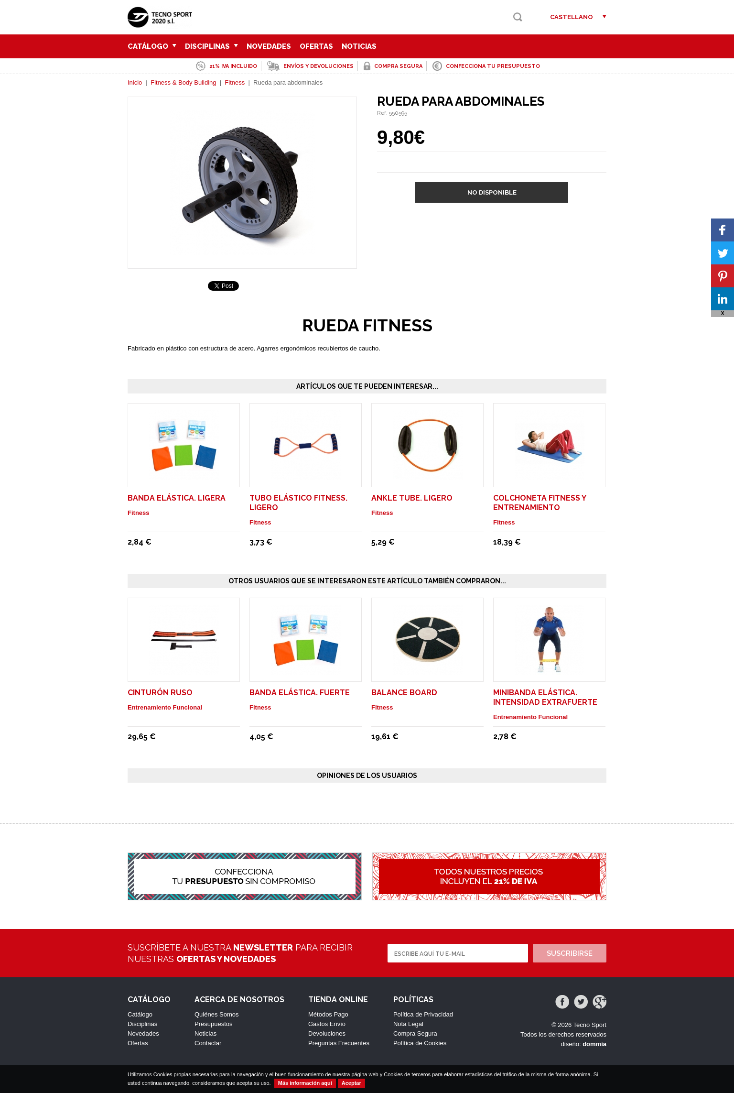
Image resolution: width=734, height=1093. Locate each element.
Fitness (235, 82)
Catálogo (152, 46)
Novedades (269, 46)
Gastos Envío (326, 1023)
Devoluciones (326, 1033)
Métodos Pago (328, 1014)
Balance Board (404, 692)
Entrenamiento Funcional (165, 707)
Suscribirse (570, 953)
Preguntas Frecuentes (338, 1043)
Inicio (135, 82)
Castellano (571, 17)
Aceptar (351, 1083)
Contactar (207, 1043)
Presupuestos (213, 1023)
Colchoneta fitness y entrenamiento (539, 502)
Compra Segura (415, 1033)
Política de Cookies (419, 1043)
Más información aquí (305, 1083)
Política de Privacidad (423, 1014)
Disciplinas (211, 46)
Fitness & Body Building (183, 82)
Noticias (359, 46)
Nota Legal (408, 1023)
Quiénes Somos (216, 1014)
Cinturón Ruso (160, 692)
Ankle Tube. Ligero (412, 498)
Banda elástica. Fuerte (299, 692)
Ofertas (316, 46)
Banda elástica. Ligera (177, 498)
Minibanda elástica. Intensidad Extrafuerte (545, 697)
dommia (594, 1044)
